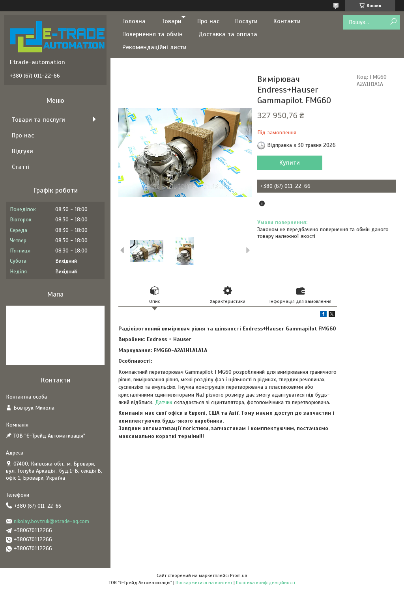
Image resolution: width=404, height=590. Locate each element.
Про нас (208, 21)
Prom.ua (238, 575)
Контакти (287, 21)
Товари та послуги (38, 120)
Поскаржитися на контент (204, 582)
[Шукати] (393, 22)
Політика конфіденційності (265, 582)
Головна (134, 21)
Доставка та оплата (227, 34)
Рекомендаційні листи (154, 47)
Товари (171, 21)
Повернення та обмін (152, 34)
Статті (21, 167)
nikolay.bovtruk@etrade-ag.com (51, 521)
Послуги (246, 21)
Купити (289, 163)
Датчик (163, 402)
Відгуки (22, 151)
